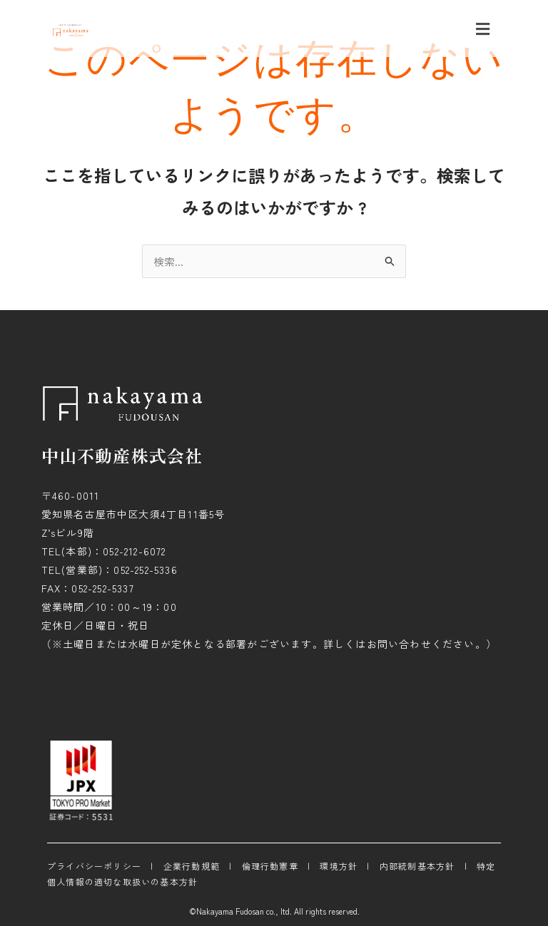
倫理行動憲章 (270, 866)
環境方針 (338, 866)
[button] (482, 28)
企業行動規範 (191, 866)
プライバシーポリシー (94, 866)
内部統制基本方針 (417, 866)
